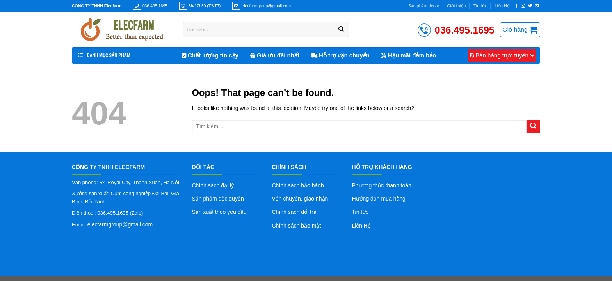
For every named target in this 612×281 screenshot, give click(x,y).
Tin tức (480, 5)
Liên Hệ (502, 5)
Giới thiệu (456, 5)
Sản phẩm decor (424, 5)
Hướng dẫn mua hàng (379, 199)
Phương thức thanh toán (381, 185)
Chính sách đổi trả (294, 212)
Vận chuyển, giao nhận (300, 199)
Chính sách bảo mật (296, 225)
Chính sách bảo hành (298, 185)
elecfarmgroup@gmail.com (120, 224)
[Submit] (533, 126)
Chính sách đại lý (213, 185)
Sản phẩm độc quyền (218, 199)
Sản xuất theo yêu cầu (219, 212)
